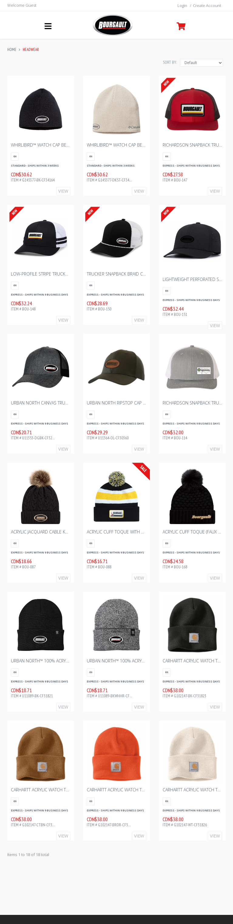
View (63, 191)
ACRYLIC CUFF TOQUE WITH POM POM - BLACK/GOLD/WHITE (145, 532)
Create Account (207, 5)
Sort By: (170, 62)
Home (11, 49)
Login (182, 5)
